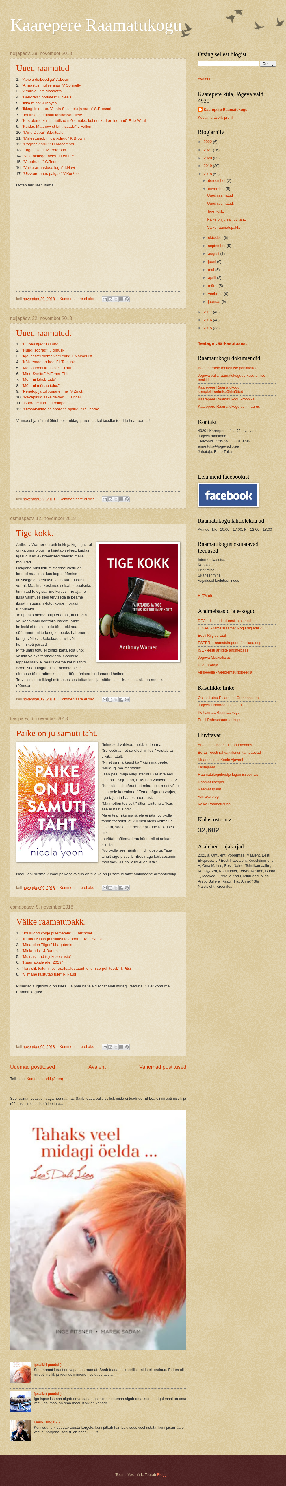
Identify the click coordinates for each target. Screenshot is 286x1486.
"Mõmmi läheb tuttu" (40, 379)
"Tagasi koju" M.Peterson (44, 150)
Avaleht (97, 1067)
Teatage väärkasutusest (222, 343)
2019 (208, 166)
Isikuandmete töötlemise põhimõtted (227, 368)
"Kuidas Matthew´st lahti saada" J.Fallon (56, 126)
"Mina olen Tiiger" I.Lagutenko (47, 945)
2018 (208, 174)
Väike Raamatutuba (214, 804)
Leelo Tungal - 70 (48, 1422)
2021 (208, 150)
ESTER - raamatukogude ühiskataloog (229, 642)
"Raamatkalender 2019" (43, 962)
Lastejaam (206, 767)
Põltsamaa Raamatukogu (219, 712)
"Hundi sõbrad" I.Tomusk (43, 350)
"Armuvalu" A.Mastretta (42, 91)
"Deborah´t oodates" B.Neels (47, 97)
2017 (208, 312)
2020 (208, 158)
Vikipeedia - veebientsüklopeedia (225, 672)
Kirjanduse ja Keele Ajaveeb (221, 759)
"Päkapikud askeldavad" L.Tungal (52, 397)
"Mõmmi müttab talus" (42, 385)
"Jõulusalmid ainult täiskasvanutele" (52, 115)
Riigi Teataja (208, 665)
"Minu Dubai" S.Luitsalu (43, 132)
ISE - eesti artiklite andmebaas (223, 650)
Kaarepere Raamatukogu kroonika (226, 399)
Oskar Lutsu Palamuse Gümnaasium (228, 698)
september (217, 246)
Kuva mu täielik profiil (215, 117)
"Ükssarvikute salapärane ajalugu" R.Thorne (61, 409)
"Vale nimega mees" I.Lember (48, 156)
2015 (208, 328)
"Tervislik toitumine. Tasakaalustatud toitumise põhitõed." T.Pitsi (77, 968)
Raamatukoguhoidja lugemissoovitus (228, 774)
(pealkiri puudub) (48, 1364)
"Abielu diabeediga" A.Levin (45, 79)
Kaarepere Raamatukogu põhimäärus (229, 406)
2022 (208, 142)
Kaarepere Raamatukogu (96, 24)
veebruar (216, 294)
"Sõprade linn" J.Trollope (44, 403)
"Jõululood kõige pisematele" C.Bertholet (57, 933)
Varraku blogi (209, 796)
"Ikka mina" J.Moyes (39, 103)
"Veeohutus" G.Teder (41, 162)
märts (213, 285)
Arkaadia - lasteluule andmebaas (225, 745)
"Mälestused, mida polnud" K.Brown (54, 138)
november (217, 188)
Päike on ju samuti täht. (57, 733)
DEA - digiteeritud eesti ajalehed (224, 620)
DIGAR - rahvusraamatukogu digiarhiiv (229, 628)
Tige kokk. (34, 533)
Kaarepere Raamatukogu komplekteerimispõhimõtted (220, 389)
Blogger (163, 1474)
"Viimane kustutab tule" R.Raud (49, 974)
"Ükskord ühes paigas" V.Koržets (51, 173)
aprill (212, 277)
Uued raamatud (42, 68)
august (214, 253)
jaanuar (215, 301)
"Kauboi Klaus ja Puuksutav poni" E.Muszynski (62, 939)
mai (211, 270)
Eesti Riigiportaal (212, 635)
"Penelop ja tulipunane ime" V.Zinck (52, 391)
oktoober (216, 237)
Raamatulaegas (211, 782)
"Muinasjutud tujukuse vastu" (48, 956)
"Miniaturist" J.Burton (40, 951)
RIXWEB (205, 595)
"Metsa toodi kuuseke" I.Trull (46, 368)
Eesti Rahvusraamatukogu (220, 720)
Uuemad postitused (32, 1067)
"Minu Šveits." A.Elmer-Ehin (46, 374)
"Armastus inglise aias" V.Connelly (51, 85)
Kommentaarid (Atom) (45, 1079)
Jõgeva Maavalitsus (214, 657)
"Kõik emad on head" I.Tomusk (48, 362)
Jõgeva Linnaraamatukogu (220, 705)
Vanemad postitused (162, 1067)
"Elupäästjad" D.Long (40, 344)
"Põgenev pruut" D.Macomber (49, 144)
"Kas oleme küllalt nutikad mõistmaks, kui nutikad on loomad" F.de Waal (84, 120)
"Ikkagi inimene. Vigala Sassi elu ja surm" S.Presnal (66, 109)
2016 (208, 320)
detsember (217, 180)
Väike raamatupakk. (51, 921)
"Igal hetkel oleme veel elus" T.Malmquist (57, 356)
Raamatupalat (209, 789)
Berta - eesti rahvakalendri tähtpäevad (229, 752)
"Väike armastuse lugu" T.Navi (49, 167)
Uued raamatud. (44, 333)
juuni (212, 261)
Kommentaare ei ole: (77, 299)
